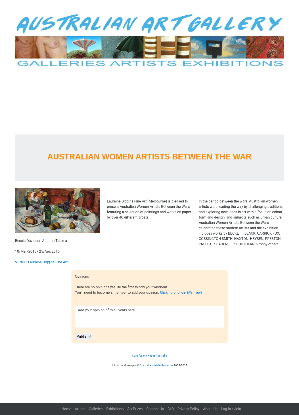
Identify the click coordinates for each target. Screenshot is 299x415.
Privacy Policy (189, 409)
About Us (210, 409)
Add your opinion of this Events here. (149, 317)
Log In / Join (231, 409)
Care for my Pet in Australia (149, 355)
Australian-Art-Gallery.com (156, 365)
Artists (80, 409)
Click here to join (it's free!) (181, 292)
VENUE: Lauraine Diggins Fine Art (41, 262)
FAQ (170, 409)
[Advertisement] (150, 101)
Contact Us (155, 409)
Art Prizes (135, 409)
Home (66, 409)
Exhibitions (115, 409)
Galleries (96, 409)
